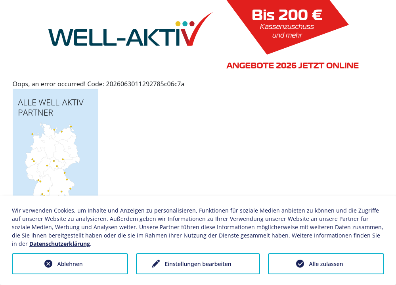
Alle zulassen (326, 264)
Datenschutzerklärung (59, 243)
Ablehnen (69, 264)
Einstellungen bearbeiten (198, 264)
